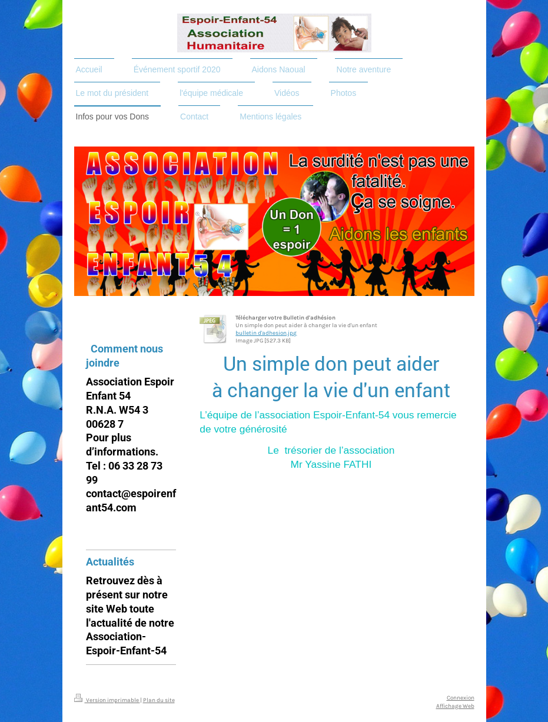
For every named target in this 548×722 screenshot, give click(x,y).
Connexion (460, 697)
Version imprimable (107, 700)
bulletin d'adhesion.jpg (266, 333)
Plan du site (159, 700)
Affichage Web (455, 706)
